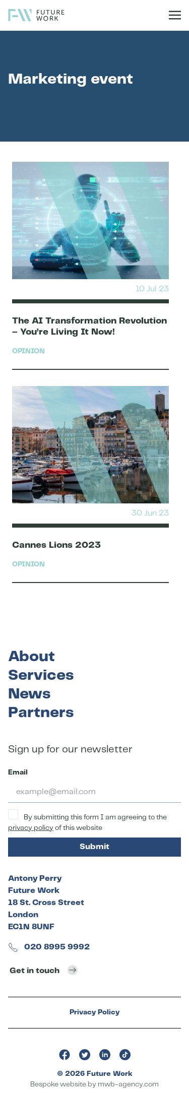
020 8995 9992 (49, 947)
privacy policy (30, 827)
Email (18, 772)
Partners (41, 712)
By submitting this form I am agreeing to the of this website (87, 820)
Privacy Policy (94, 1012)
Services (41, 675)
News (29, 694)
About (31, 657)
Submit (94, 847)
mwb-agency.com (128, 1084)
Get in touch (44, 970)
